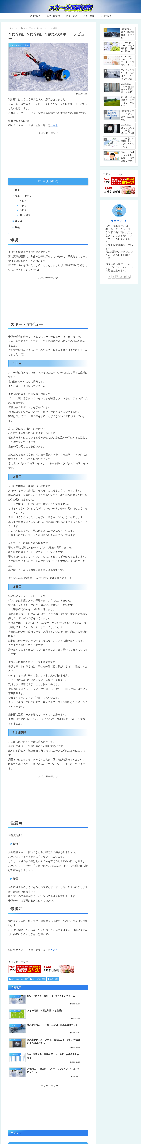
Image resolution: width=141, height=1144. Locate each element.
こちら (54, 125)
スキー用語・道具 (38, 982)
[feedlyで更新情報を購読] (125, 277)
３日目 (24, 212)
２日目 (24, 207)
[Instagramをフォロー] (117, 277)
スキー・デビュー (25, 197)
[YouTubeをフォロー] (121, 277)
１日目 (24, 202)
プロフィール (119, 221)
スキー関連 (53, 982)
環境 (17, 190)
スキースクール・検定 (18, 982)
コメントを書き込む (48, 1116)
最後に (19, 229)
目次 (46, 181)
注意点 (19, 223)
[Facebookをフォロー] (113, 277)
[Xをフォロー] (109, 277)
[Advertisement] (48, 155)
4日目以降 (26, 217)
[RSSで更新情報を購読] (129, 277)
